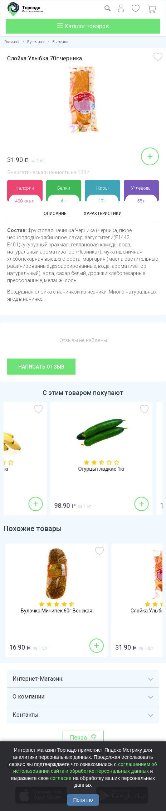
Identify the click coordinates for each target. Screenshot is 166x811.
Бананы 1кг (56, 469)
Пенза (78, 737)
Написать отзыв (41, 367)
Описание (55, 213)
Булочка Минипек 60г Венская (56, 611)
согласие (61, 778)
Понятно (83, 800)
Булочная (36, 42)
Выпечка (60, 42)
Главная (12, 42)
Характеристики (103, 213)
